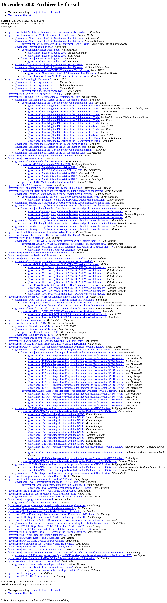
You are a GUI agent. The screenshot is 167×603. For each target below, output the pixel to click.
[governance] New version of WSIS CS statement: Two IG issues (42, 35)
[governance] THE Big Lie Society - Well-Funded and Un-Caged (42, 490)
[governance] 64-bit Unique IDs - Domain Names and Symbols (41, 543)
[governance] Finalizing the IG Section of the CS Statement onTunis (63, 114)
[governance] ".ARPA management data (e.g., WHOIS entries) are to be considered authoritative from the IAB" (66, 552)
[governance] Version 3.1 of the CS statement (51, 249)
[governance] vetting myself (23, 573)
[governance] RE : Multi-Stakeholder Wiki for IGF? (55, 170)
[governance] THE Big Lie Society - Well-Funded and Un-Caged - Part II (46, 505)
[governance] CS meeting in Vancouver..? (30, 79)
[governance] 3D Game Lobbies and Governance (34, 537)
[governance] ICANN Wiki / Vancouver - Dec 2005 (35, 93)
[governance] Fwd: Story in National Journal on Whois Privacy (41, 232)
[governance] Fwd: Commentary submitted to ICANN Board (40, 479)
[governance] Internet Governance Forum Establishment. (38, 252)
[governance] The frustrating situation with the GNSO (56, 414)
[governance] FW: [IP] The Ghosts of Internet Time (35, 549)
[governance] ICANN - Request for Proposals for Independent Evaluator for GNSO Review (56, 346)
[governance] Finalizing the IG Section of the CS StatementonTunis (63, 126)
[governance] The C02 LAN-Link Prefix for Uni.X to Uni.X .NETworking (47, 343)
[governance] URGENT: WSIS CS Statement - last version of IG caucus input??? (57, 240)
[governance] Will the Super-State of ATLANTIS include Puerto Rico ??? (47, 526)
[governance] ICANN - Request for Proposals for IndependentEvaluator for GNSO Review (62, 408)
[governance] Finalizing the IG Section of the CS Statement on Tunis (44, 96)
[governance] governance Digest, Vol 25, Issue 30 (34, 337)
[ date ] (56, 12)
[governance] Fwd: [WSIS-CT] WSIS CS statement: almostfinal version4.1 (67, 314)
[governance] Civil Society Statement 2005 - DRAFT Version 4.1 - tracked (47, 258)
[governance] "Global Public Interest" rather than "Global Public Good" (46, 188)
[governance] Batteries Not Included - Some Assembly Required (42, 546)
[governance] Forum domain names (27, 320)
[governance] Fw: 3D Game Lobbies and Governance (36, 540)
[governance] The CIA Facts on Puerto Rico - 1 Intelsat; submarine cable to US (50, 529)
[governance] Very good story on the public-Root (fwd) (37, 476)
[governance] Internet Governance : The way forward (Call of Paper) (44, 235)
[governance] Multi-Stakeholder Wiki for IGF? (39, 161)
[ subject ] (36, 12)
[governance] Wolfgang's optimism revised (30, 499)
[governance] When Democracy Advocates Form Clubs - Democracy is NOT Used (51, 514)
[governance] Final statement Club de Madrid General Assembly (42, 508)
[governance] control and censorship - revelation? (34, 561)
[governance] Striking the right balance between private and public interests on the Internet (56, 190)
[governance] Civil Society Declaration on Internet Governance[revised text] (48, 32)
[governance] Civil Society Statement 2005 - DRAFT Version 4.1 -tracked (53, 261)
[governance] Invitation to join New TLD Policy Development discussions (53, 193)
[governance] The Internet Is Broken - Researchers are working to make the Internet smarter (56, 520)
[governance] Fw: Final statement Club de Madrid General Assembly (44, 511)
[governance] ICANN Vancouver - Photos (30, 185)
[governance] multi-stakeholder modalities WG (33, 255)
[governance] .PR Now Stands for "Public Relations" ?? (37, 534)
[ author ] (47, 12)
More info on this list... (20, 15)
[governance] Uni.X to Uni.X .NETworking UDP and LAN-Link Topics (46, 340)
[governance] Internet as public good (33, 46)
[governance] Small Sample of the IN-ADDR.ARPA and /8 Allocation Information (51, 558)
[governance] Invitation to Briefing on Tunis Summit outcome (41, 155)
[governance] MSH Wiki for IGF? (26, 158)
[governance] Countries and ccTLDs (27, 323)
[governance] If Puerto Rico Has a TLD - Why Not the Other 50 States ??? (47, 531)
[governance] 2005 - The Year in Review (29, 576)
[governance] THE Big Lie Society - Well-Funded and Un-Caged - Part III (47, 517)
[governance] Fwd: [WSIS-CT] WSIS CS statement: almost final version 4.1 (48, 296)
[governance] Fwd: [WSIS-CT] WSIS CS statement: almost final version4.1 (54, 299)
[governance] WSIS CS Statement (26, 237)
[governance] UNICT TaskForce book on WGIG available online (42, 493)
